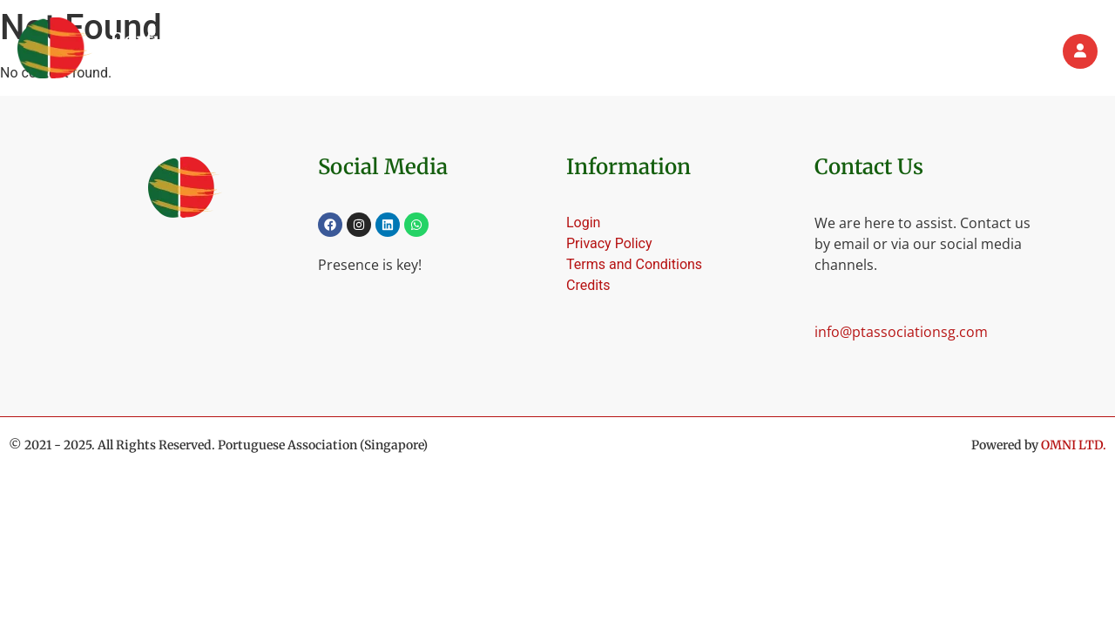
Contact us (996, 51)
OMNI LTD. (1073, 445)
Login (583, 222)
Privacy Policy (609, 243)
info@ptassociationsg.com (901, 331)
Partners (906, 51)
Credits (588, 285)
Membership (736, 51)
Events (828, 51)
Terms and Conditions (634, 264)
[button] (636, 51)
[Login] (1080, 51)
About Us (636, 51)
